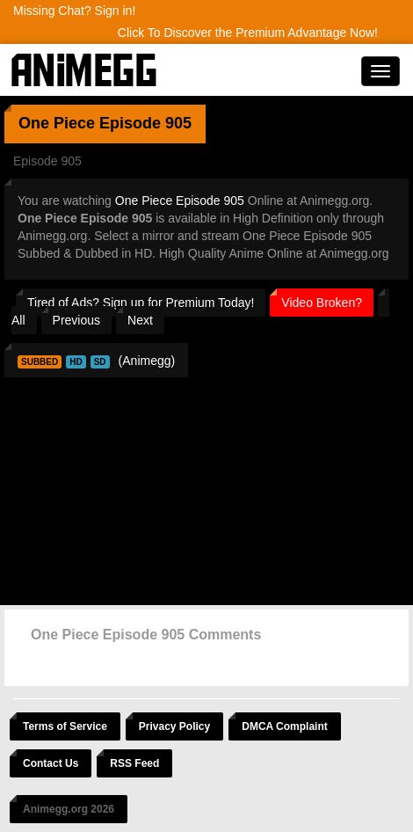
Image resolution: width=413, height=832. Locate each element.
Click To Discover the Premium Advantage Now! (248, 33)
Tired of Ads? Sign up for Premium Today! (140, 303)
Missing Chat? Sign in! (74, 11)
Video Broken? (321, 303)
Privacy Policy (174, 726)
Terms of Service (65, 726)
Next (140, 320)
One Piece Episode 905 (179, 200)
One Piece (56, 123)
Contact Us (50, 763)
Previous (76, 320)
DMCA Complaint (285, 726)
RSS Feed (134, 763)
